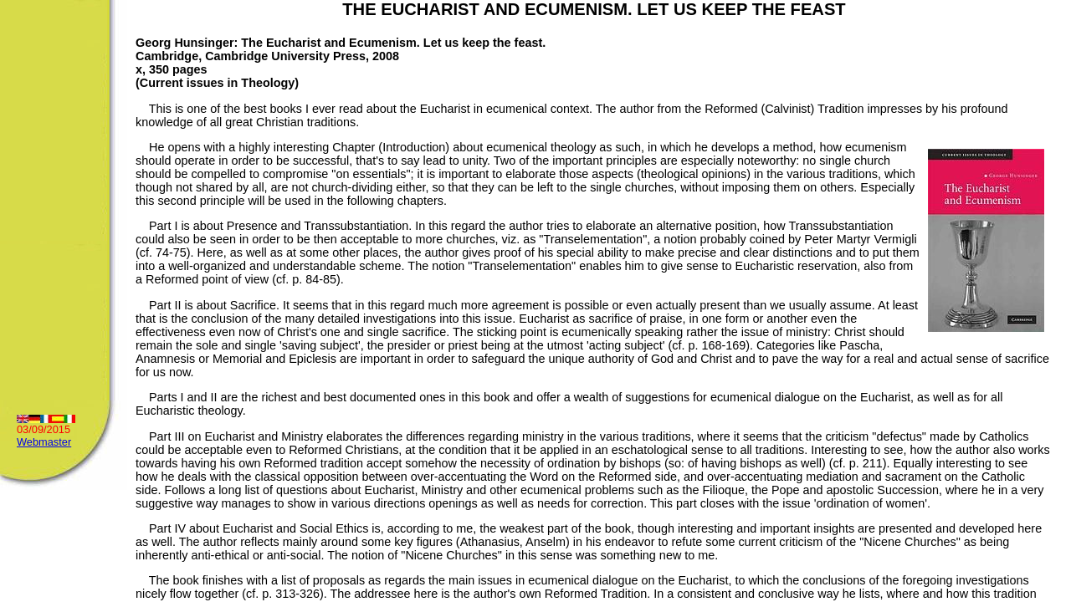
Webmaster (44, 442)
